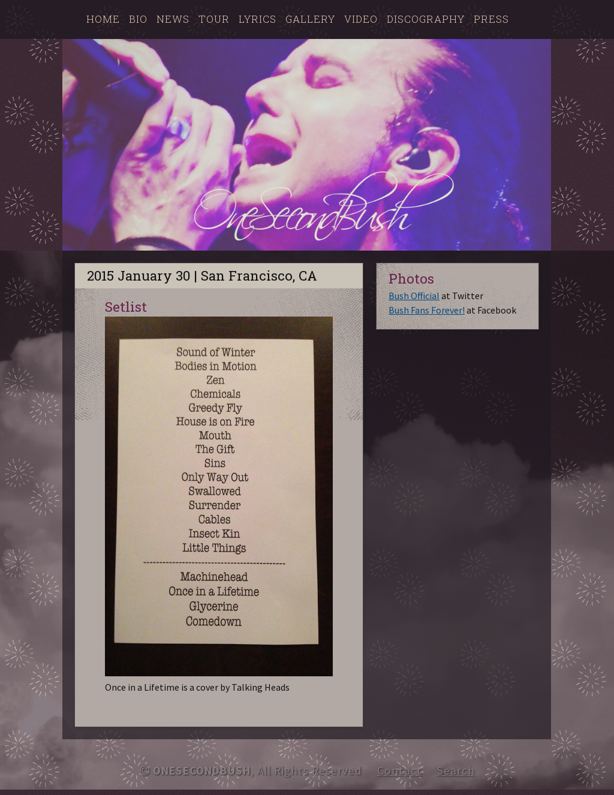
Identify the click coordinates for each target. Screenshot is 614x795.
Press (491, 19)
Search (456, 770)
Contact (399, 770)
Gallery (310, 19)
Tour (214, 19)
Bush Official (414, 296)
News (172, 19)
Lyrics (257, 19)
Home (103, 19)
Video (361, 19)
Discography (426, 19)
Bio (138, 19)
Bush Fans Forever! (427, 310)
